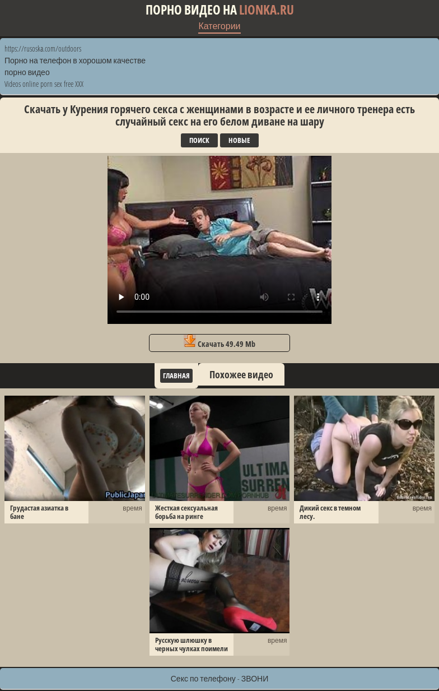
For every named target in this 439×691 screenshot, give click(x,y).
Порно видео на (220, 10)
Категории (219, 26)
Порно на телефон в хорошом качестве (75, 60)
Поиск (199, 140)
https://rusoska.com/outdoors (42, 48)
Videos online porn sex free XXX (43, 83)
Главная (176, 375)
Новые (239, 140)
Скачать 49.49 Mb (219, 342)
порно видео (27, 72)
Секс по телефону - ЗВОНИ (220, 678)
